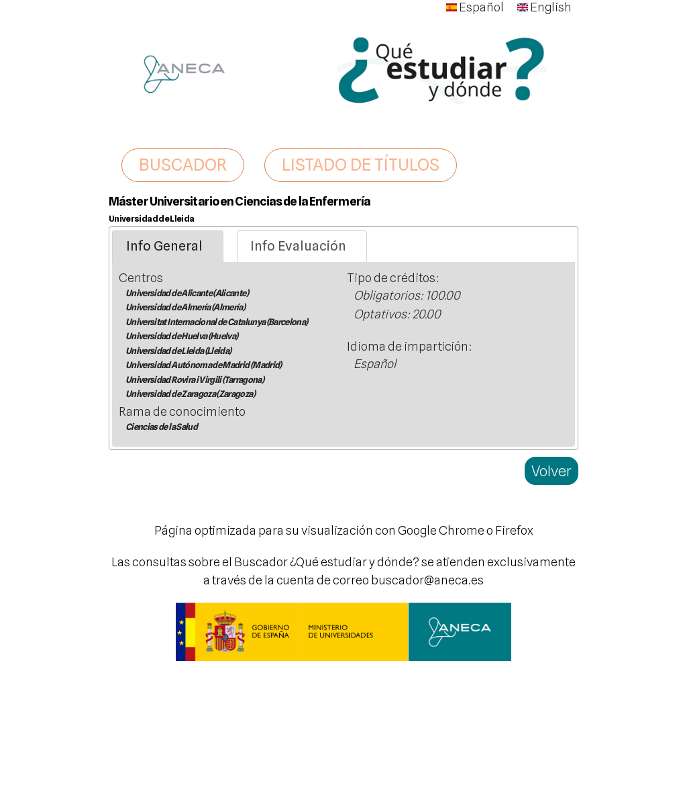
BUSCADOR (183, 164)
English (544, 7)
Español (475, 7)
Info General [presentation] (164, 246)
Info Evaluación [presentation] (298, 246)
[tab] (167, 246)
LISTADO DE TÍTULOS (360, 164)
